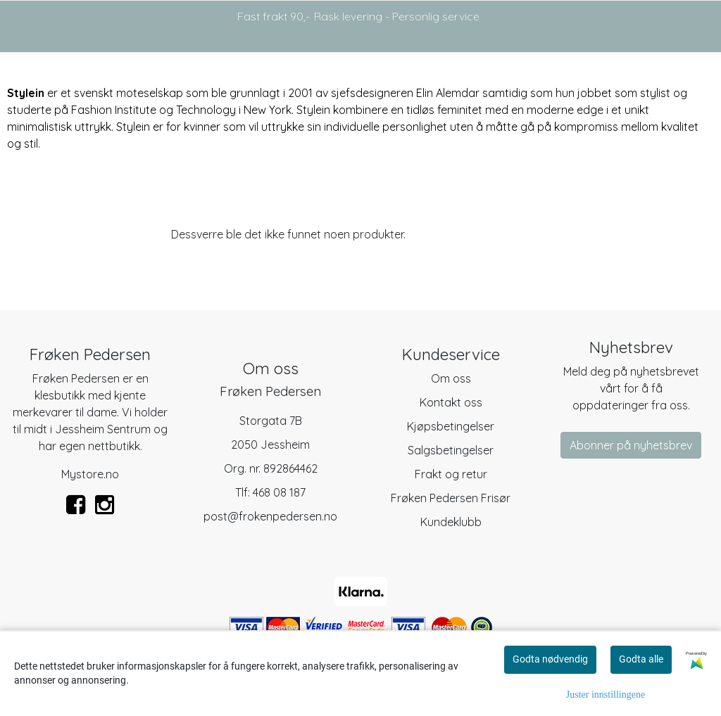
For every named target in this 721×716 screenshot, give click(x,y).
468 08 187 (279, 492)
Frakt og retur (451, 474)
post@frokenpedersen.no (270, 516)
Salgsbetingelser (451, 450)
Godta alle (641, 659)
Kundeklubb (451, 522)
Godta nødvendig (550, 659)
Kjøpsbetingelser (450, 426)
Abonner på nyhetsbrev (631, 445)
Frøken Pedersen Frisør (450, 498)
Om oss (451, 378)
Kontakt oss (451, 402)
